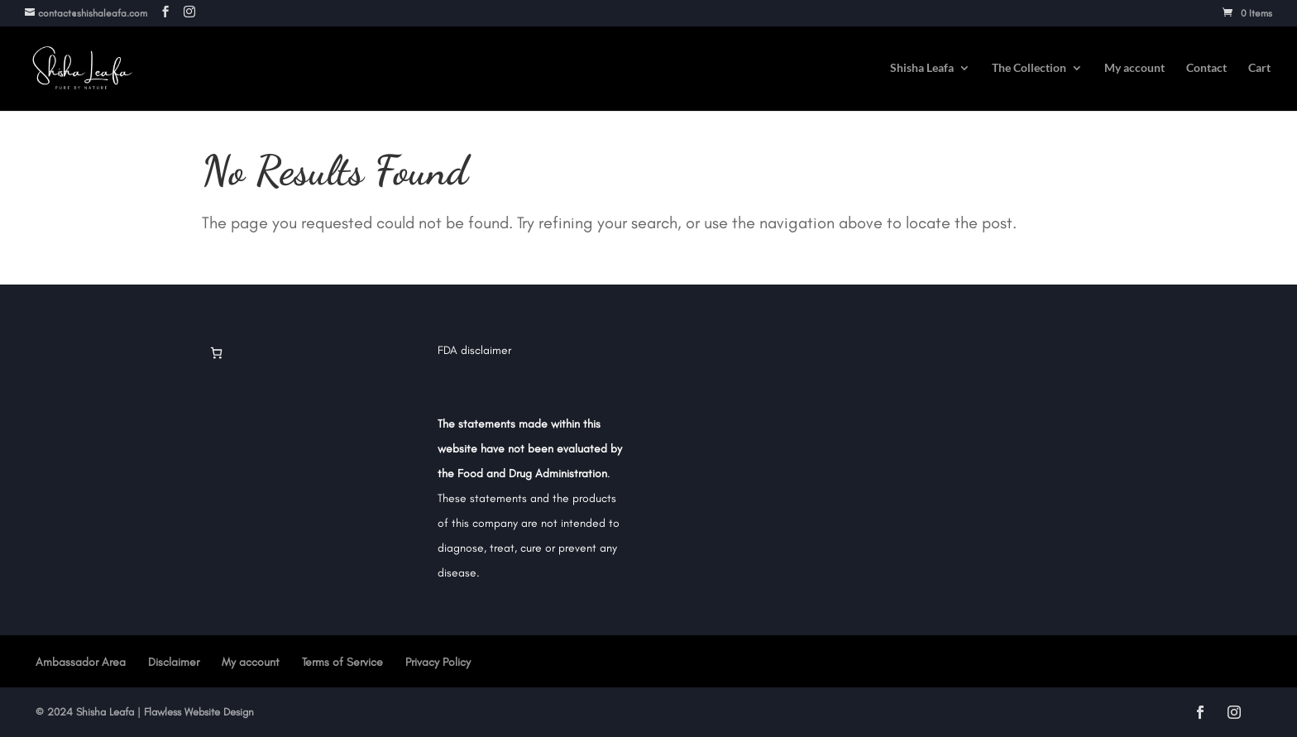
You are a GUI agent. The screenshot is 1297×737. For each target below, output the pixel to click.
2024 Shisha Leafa (89, 712)
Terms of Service (342, 662)
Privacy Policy (438, 662)
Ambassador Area (81, 662)
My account (1134, 68)
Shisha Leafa (922, 68)
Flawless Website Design (199, 712)
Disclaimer (173, 662)
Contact (1206, 68)
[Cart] (216, 352)
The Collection (1029, 68)
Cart (1259, 68)
